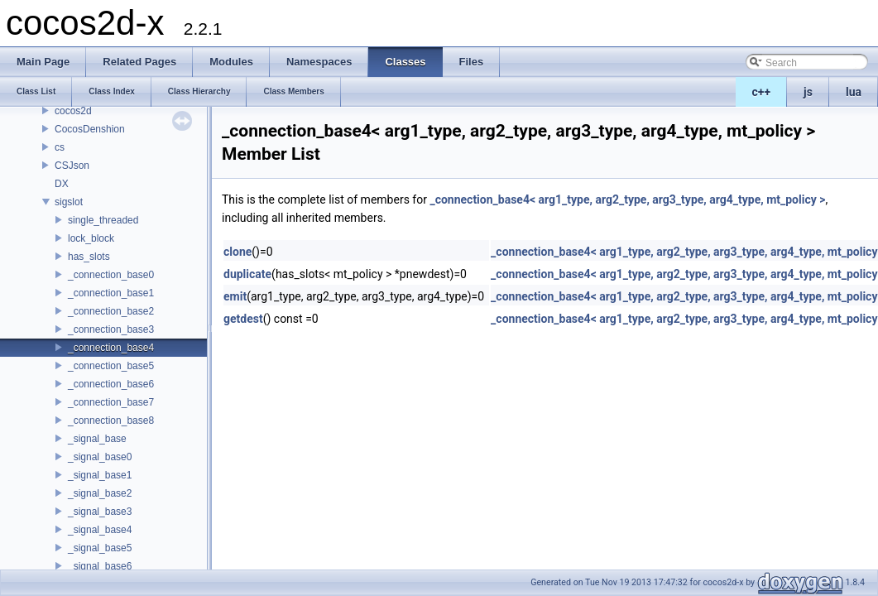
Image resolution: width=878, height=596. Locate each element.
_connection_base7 (111, 402)
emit (235, 296)
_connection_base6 (111, 384)
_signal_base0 (100, 457)
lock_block (91, 238)
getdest (243, 318)
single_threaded (103, 220)
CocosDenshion (90, 129)
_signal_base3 (100, 511)
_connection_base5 (111, 366)
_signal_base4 (100, 530)
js (808, 92)
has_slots (89, 256)
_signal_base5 (100, 548)
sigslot (69, 202)
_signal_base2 (100, 493)
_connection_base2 (111, 311)
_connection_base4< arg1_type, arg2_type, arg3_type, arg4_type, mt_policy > (627, 199)
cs (60, 147)
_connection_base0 (111, 275)
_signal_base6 (100, 566)
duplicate (247, 274)
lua (853, 92)
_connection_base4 (111, 347)
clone (237, 251)
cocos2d (73, 111)
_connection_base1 (111, 293)
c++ (761, 92)
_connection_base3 (111, 329)
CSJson (72, 165)
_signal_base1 (100, 475)
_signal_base (97, 439)
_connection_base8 (111, 420)
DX (62, 184)
